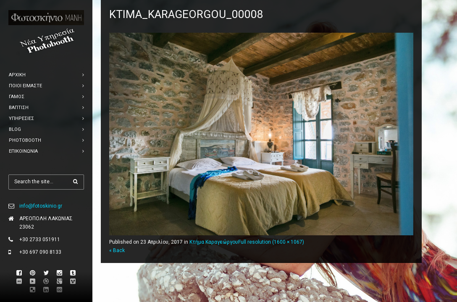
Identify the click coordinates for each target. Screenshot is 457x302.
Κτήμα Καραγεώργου (213, 242)
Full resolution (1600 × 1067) (271, 242)
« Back (117, 250)
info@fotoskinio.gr (40, 206)
